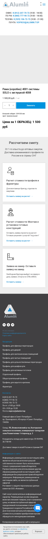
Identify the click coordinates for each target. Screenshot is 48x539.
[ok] (8, 324)
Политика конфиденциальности (14, 333)
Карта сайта (7, 335)
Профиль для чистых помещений (17, 358)
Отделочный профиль (12, 374)
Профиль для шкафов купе (14, 366)
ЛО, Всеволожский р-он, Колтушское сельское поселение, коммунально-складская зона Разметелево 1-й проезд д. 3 (23, 430)
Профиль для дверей (11, 350)
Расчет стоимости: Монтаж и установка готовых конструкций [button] (22, 224)
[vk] (4, 324)
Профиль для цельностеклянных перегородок (22, 362)
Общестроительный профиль (15, 378)
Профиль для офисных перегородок (18, 346)
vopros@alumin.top (28, 22)
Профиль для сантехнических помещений (20, 354)
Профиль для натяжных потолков (17, 370)
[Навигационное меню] (44, 4)
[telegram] (12, 324)
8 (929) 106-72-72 (22, 19)
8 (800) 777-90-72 (21, 16)
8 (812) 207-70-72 (21, 13)
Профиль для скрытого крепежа (16, 382)
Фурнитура (7, 387)
